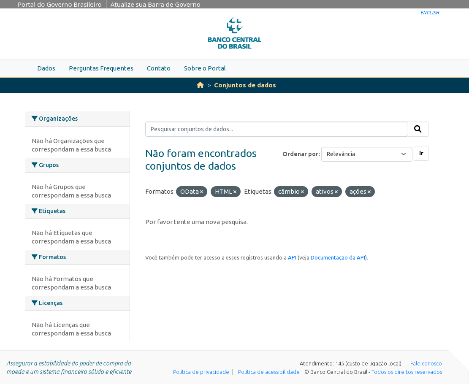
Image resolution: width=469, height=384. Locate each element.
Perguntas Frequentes (101, 68)
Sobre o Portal (205, 68)
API (292, 257)
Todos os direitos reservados (406, 372)
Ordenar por (300, 154)
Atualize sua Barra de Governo (156, 4)
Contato (159, 68)
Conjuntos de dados (245, 85)
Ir (421, 153)
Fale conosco (426, 363)
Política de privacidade (201, 372)
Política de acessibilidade (269, 372)
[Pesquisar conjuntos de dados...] (276, 129)
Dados (46, 68)
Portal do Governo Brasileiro (60, 4)
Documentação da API (338, 257)
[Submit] (418, 129)
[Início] (200, 85)
